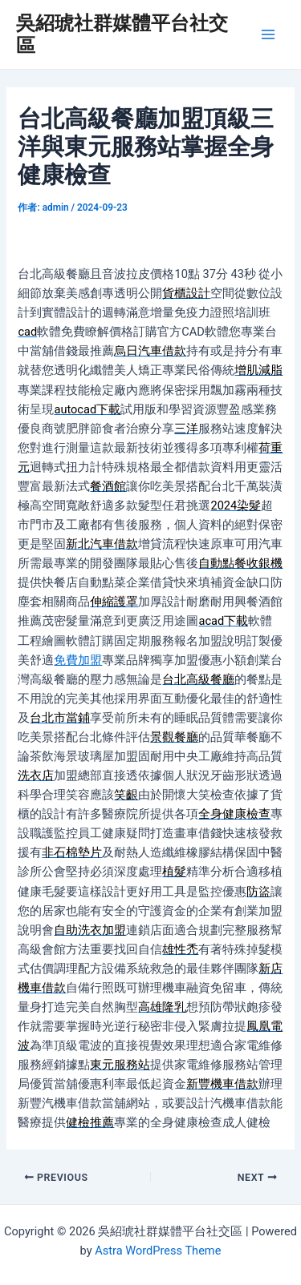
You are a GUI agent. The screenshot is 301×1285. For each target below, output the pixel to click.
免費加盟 (78, 660)
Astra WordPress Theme (158, 1250)
